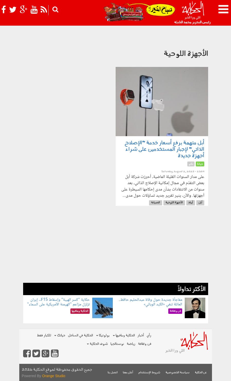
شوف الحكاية (97, 344)
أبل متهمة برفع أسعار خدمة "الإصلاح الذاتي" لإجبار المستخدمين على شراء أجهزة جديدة (164, 149)
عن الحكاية (201, 372)
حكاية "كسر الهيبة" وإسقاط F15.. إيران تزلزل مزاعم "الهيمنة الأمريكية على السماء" (58, 302)
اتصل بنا (113, 372)
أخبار (140, 335)
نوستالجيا (117, 344)
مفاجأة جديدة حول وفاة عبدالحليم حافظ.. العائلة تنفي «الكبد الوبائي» (150, 302)
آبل (200, 202)
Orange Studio (53, 376)
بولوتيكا (103, 335)
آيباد (190, 202)
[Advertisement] (115, 247)
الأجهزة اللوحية (174, 202)
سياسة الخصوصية (177, 372)
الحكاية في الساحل (80, 335)
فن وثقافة (144, 344)
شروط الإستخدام (149, 372)
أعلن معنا (128, 372)
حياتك (59, 335)
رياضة (131, 344)
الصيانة (155, 202)
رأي (148, 335)
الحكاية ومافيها (124, 335)
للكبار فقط (44, 335)
